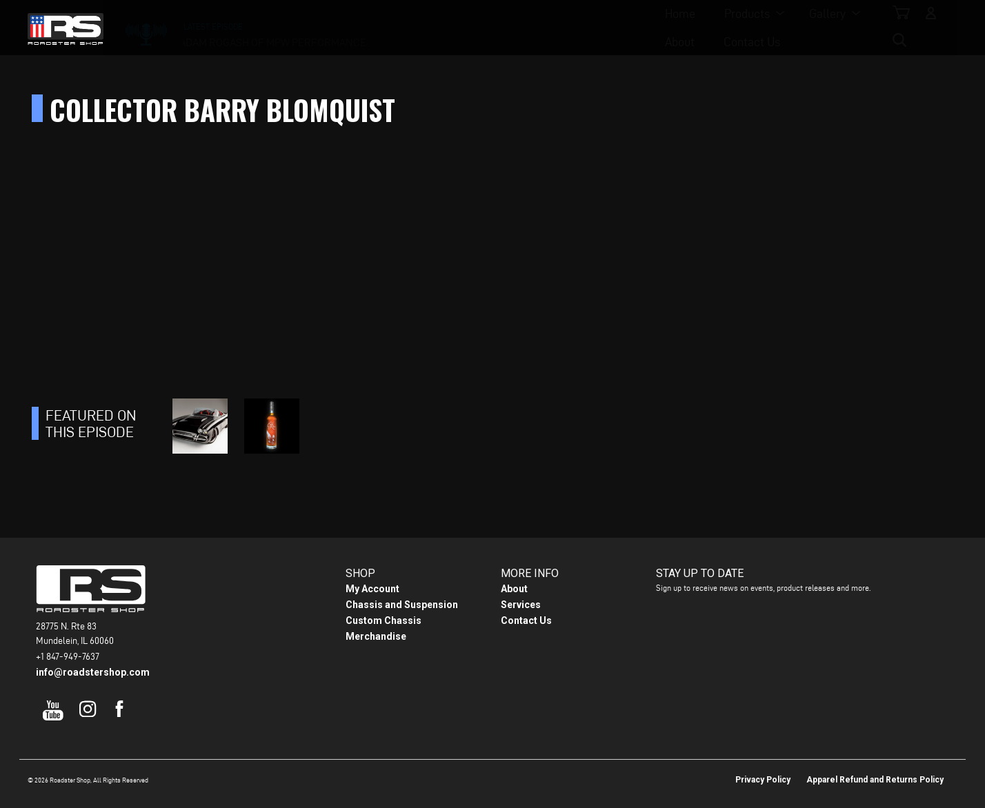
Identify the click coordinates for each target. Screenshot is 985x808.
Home (345, 27)
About (565, 27)
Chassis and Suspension (402, 604)
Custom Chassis (383, 620)
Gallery (493, 27)
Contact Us (637, 27)
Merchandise (376, 636)
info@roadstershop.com (93, 672)
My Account (372, 588)
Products (412, 27)
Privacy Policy (762, 780)
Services (521, 604)
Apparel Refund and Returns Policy (875, 780)
